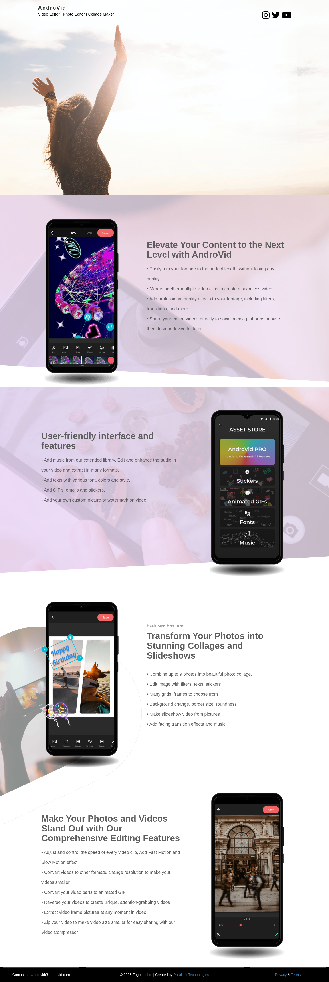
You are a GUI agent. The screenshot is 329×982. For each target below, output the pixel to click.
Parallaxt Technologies (191, 975)
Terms (296, 975)
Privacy (281, 975)
